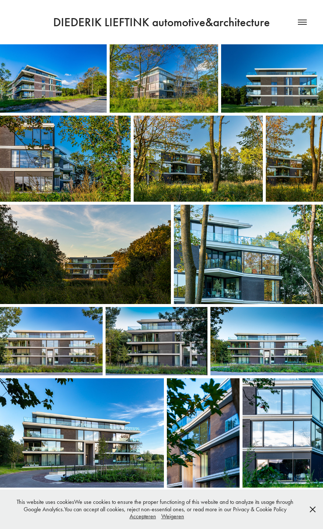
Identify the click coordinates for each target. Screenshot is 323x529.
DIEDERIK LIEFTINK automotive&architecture (161, 22)
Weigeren (172, 516)
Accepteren (143, 516)
